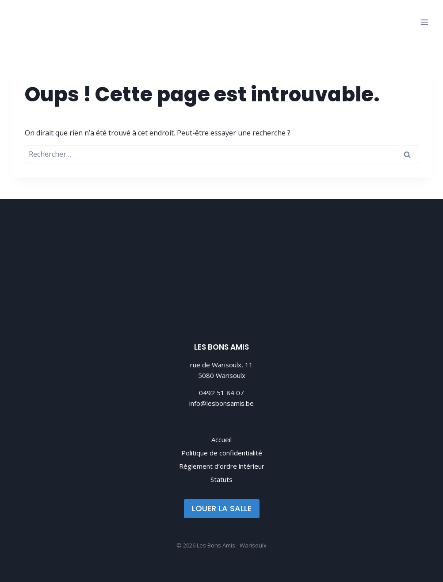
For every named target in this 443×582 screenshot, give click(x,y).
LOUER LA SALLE (222, 508)
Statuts (221, 479)
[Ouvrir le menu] (424, 22)
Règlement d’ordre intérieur (221, 466)
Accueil (221, 439)
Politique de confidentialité (221, 452)
